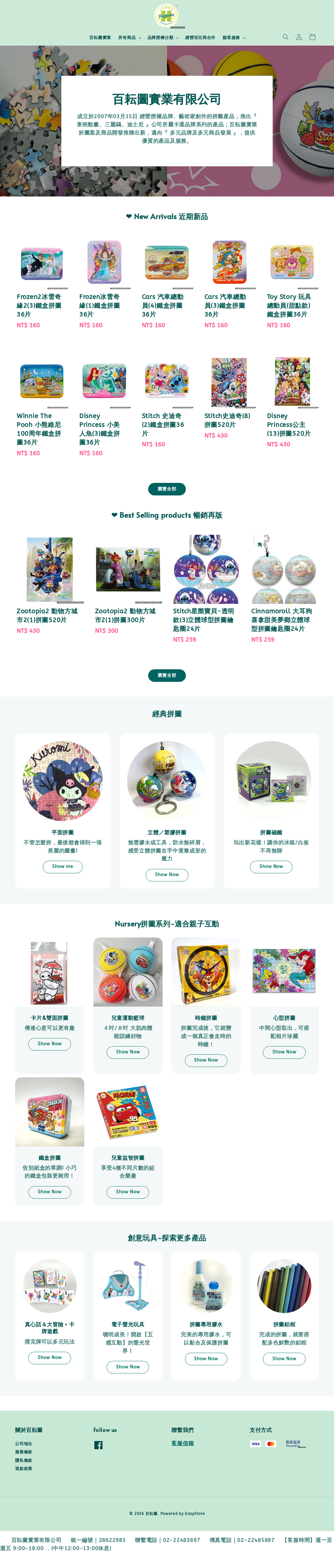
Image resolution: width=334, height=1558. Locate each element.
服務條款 (23, 1452)
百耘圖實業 (100, 37)
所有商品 (127, 37)
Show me (62, 866)
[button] (285, 37)
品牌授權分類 (161, 37)
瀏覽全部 (167, 489)
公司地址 (23, 1443)
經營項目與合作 (200, 37)
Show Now (167, 874)
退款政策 (23, 1468)
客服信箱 (182, 1443)
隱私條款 (23, 1460)
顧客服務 (231, 37)
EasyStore (195, 1513)
